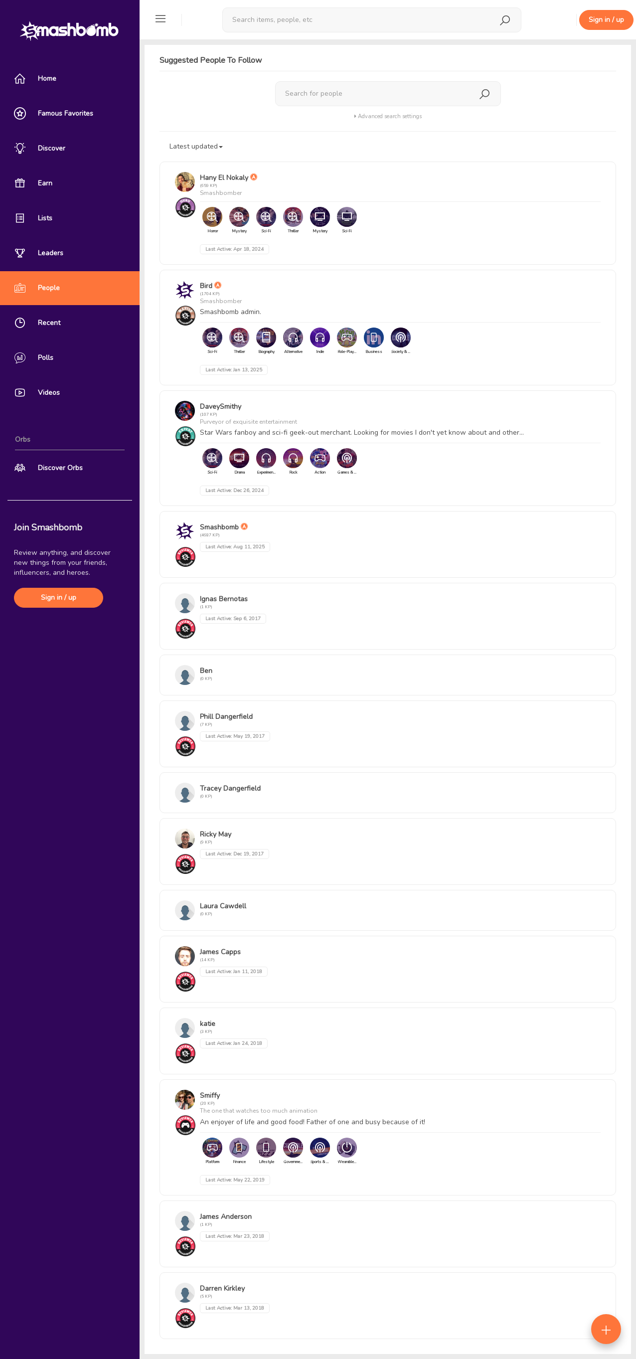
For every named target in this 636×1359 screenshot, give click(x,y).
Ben (206, 671)
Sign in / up (58, 597)
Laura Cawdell (223, 906)
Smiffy (210, 1095)
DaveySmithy (220, 406)
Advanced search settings (388, 116)
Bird (206, 286)
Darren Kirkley (222, 1288)
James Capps (220, 952)
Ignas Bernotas (224, 599)
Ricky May (215, 834)
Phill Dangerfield (226, 716)
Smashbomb (219, 527)
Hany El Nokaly (224, 177)
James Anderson (226, 1216)
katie (207, 1023)
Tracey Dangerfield (230, 788)
